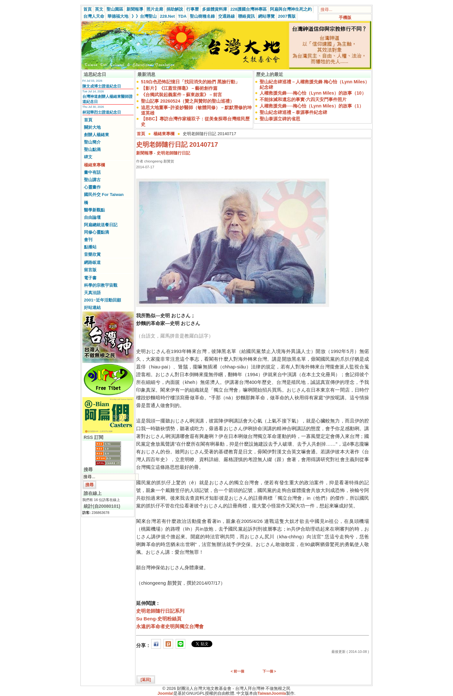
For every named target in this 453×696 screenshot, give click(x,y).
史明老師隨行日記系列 (160, 611)
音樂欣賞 (92, 254)
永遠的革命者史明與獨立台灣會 (170, 626)
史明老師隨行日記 (173, 153)
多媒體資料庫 (214, 9)
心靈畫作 (92, 187)
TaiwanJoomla (271, 693)
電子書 (90, 277)
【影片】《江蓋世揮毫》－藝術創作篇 (179, 88)
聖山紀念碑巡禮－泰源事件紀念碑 (293, 112)
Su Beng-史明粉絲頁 (158, 618)
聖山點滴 (92, 149)
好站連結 (92, 307)
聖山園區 (114, 9)
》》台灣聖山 (144, 16)
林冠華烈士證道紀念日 (101, 112)
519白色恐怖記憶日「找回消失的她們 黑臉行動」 (190, 81)
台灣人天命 (93, 16)
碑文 (88, 156)
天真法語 (92, 292)
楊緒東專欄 (94, 164)
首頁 (87, 9)
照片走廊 (154, 9)
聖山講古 (92, 179)
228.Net (167, 16)
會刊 (88, 239)
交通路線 (226, 16)
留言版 (90, 269)
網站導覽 (266, 16)
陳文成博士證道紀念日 (101, 86)
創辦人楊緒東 (96, 134)
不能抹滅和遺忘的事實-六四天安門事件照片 (303, 99)
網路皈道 (92, 262)
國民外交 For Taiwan (104, 194)
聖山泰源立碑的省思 (280, 118)
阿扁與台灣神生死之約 (291, 9)
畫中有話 (92, 172)
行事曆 (192, 9)
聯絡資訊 (246, 16)
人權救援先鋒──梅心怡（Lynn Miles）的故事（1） (312, 105)
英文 (99, 9)
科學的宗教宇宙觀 (100, 285)
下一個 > (269, 671)
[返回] (146, 679)
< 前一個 (237, 671)
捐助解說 (174, 9)
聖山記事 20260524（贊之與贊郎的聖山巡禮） (187, 101)
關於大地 (92, 127)
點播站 (90, 247)
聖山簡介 (92, 142)
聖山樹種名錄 (202, 16)
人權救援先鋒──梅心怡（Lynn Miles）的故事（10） (313, 93)
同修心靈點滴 (96, 232)
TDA (182, 16)
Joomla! (166, 693)
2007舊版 (287, 16)
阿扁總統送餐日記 (100, 224)
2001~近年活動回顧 (102, 300)
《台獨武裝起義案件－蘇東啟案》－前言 (181, 94)
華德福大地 (117, 16)
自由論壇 (92, 217)
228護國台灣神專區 (248, 9)
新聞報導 (134, 9)
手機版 (345, 17)
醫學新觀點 (94, 210)
